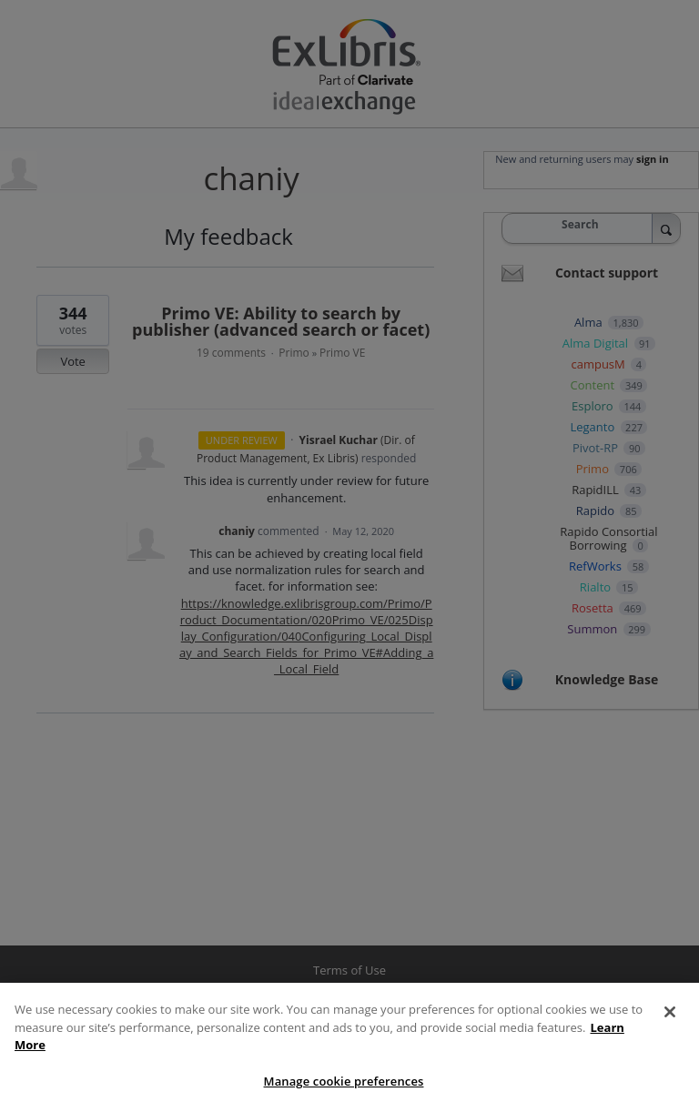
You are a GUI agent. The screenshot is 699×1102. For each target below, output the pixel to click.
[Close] (670, 1026)
